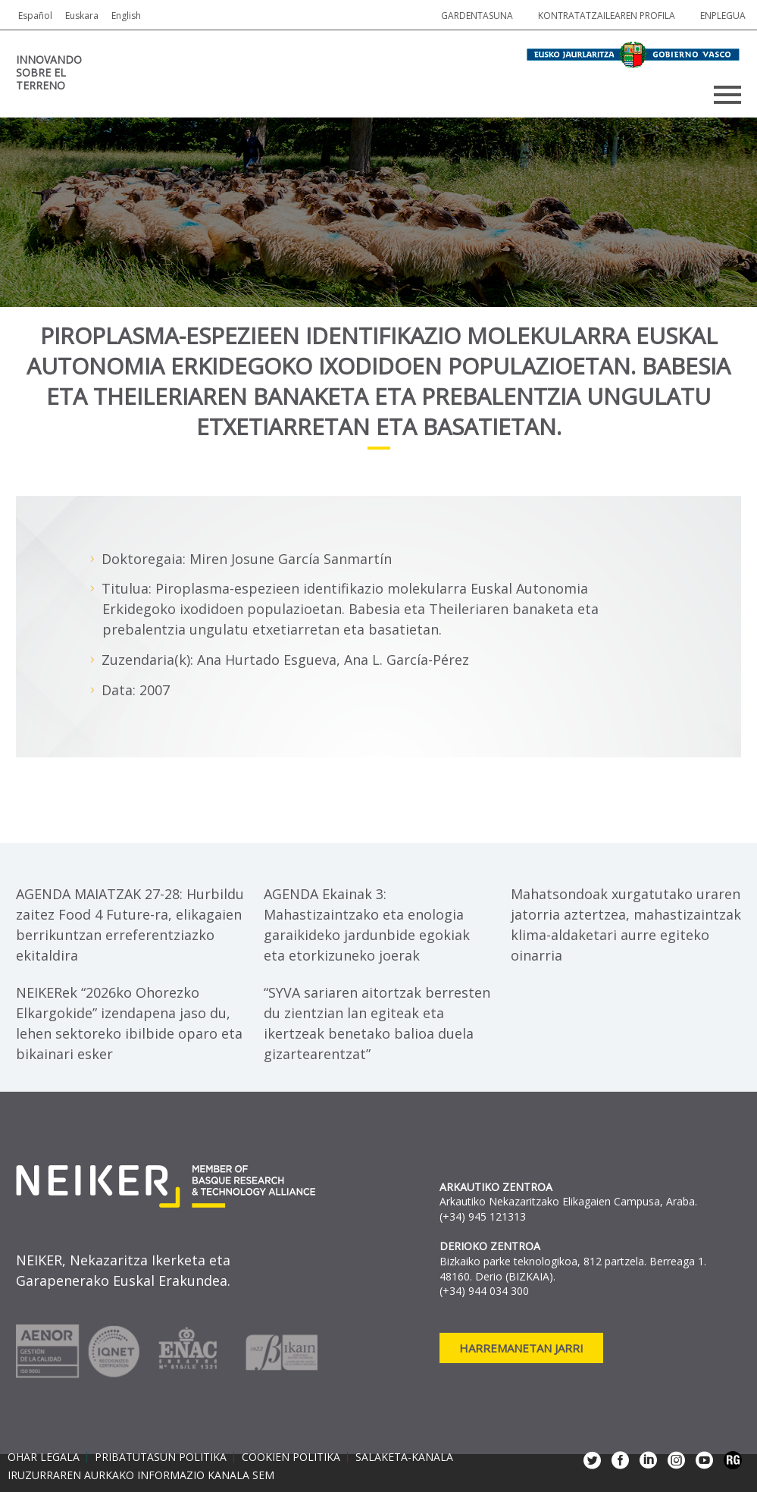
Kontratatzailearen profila (606, 15)
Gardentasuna (477, 15)
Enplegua (723, 15)
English (126, 15)
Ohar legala (44, 1457)
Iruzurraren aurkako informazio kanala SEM (141, 1475)
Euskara (82, 15)
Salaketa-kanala (404, 1457)
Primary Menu (727, 95)
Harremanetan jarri (521, 1348)
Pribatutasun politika (161, 1457)
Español (35, 15)
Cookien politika (291, 1457)
